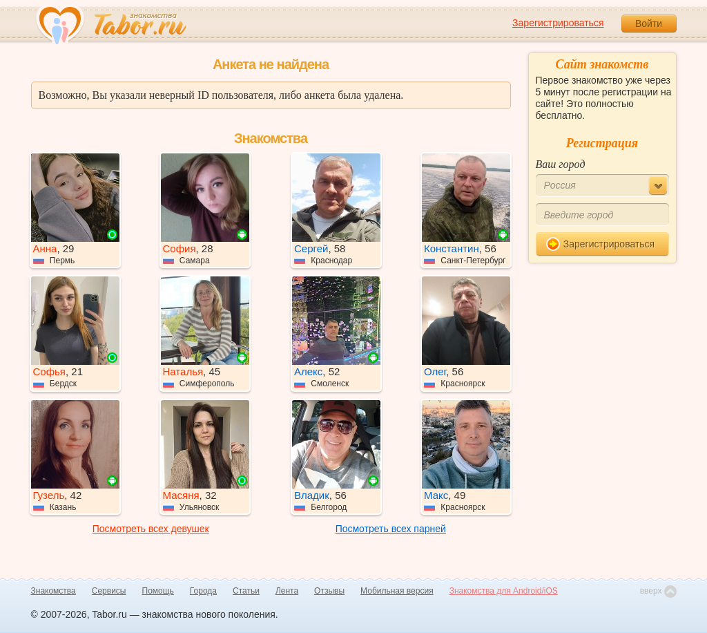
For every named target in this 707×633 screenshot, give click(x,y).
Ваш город (560, 164)
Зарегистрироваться (557, 22)
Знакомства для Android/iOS (503, 591)
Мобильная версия (397, 591)
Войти (648, 23)
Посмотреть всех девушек (151, 528)
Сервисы (109, 591)
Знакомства (53, 591)
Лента (286, 591)
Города (203, 591)
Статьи (246, 591)
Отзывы (329, 591)
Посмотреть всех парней (391, 528)
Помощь (158, 591)
